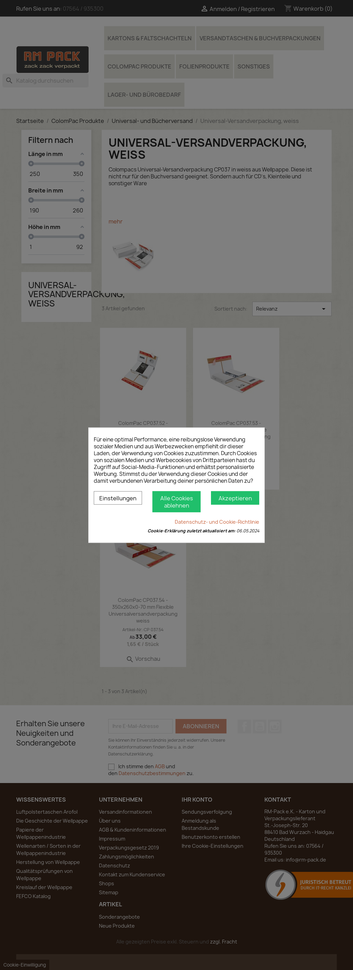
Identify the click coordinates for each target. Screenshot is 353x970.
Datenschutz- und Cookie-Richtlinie (217, 521)
